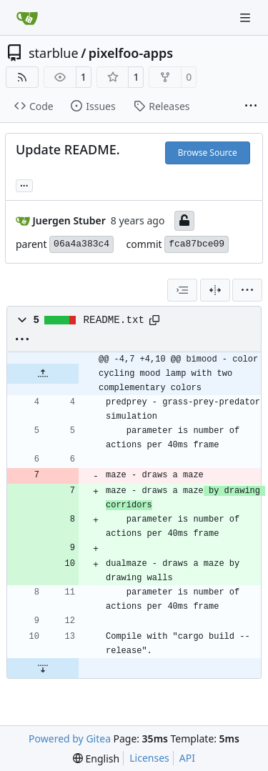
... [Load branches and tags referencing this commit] (24, 184)
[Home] (27, 18)
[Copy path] (154, 320)
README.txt (114, 320)
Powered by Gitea (70, 738)
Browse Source (207, 152)
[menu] (247, 290)
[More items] (250, 106)
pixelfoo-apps (131, 53)
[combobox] (182, 290)
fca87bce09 (196, 244)
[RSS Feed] (22, 77)
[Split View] (215, 290)
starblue (54, 53)
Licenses (149, 758)
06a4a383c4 (81, 244)
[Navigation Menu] (246, 17)
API (187, 758)
